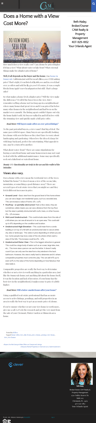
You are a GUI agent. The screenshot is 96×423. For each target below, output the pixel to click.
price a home (36, 335)
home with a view (17, 335)
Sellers (15, 332)
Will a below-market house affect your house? (37, 290)
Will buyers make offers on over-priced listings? (37, 124)
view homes (12, 337)
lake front (27, 335)
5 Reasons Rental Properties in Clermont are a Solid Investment (40, 347)
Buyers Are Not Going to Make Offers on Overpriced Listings (23, 344)
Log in (53, 417)
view (5, 337)
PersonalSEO (27, 417)
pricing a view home (48, 335)
